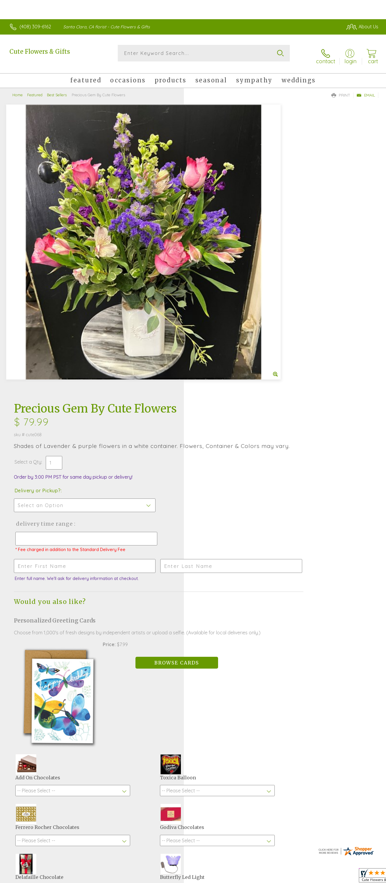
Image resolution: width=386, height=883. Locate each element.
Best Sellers (57, 90)
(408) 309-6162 (35, 27)
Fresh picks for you (193, 671)
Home (17, 90)
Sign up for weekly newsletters (193, 704)
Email (365, 90)
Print (340, 90)
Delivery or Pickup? (217, 196)
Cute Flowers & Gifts (39, 51)
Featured (34, 90)
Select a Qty (207, 167)
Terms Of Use (248, 877)
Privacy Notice (283, 877)
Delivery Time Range (223, 229)
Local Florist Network (325, 877)
